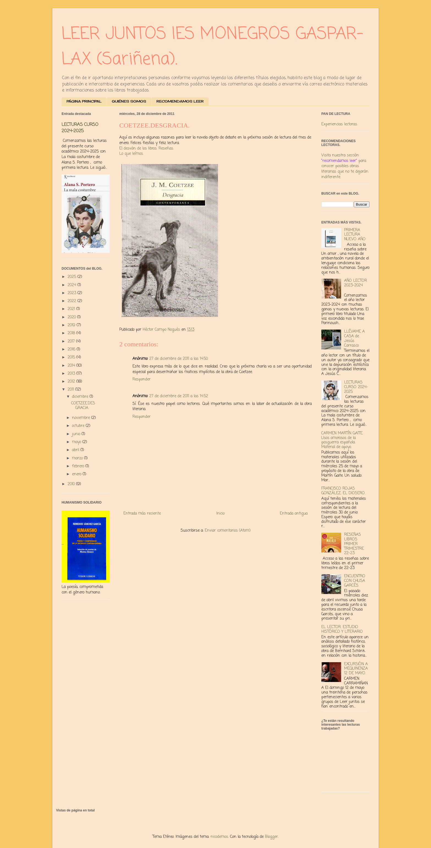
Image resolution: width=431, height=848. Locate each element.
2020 (72, 317)
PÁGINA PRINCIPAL (84, 101)
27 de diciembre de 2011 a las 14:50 (178, 359)
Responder (141, 379)
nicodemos (219, 837)
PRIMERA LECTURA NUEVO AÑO (355, 234)
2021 (72, 309)
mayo (77, 442)
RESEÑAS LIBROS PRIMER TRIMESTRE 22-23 (354, 544)
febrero (78, 466)
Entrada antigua (294, 513)
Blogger (271, 837)
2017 (72, 341)
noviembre (81, 418)
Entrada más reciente (142, 513)
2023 (73, 293)
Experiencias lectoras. (339, 124)
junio (77, 434)
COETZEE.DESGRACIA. (83, 405)
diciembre (81, 397)
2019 (72, 325)
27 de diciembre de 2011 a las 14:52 (178, 396)
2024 (73, 285)
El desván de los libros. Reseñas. (146, 148)
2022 (73, 301)
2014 (72, 366)
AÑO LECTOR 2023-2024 (355, 283)
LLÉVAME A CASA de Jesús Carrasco (354, 338)
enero (77, 474)
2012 (72, 382)
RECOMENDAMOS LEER (180, 101)
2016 (72, 349)
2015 (72, 357)
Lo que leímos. (131, 154)
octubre (79, 426)
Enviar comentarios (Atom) (228, 531)
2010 (72, 484)
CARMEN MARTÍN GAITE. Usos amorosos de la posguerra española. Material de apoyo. (342, 440)
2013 (72, 374)
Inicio (220, 513)
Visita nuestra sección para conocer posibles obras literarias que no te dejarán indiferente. (344, 166)
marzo (78, 458)
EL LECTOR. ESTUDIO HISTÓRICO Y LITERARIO (342, 629)
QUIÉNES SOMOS (129, 101)
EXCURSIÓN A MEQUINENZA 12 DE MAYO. (356, 668)
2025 (73, 277)
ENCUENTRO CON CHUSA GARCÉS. (354, 581)
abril (76, 450)
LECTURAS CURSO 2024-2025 (80, 127)
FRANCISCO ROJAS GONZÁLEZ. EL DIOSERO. (343, 491)
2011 (71, 390)
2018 (72, 333)
